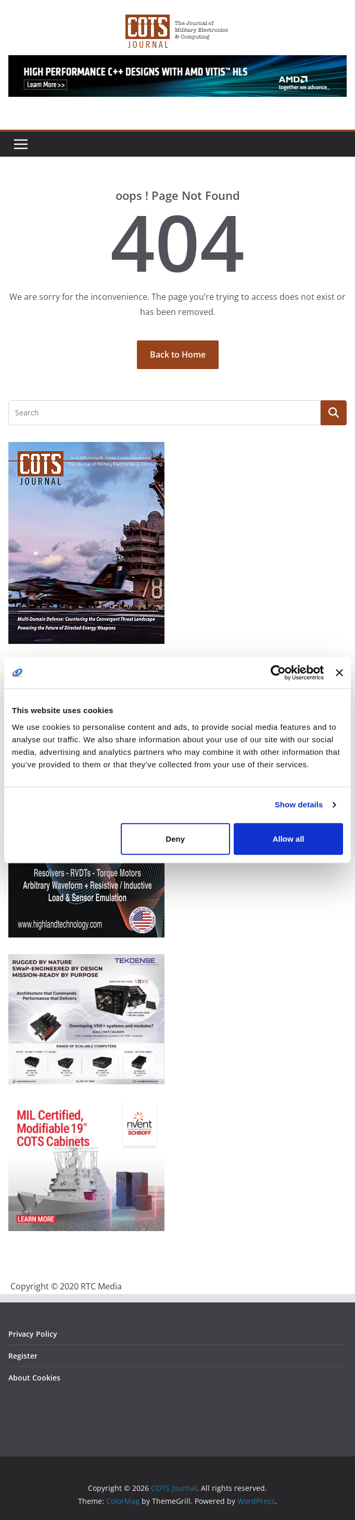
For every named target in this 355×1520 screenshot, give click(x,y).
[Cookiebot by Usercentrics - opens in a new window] (278, 672)
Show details (299, 804)
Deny (175, 838)
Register (22, 1356)
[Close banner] (339, 672)
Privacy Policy (32, 1334)
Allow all (289, 838)
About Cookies (34, 1378)
